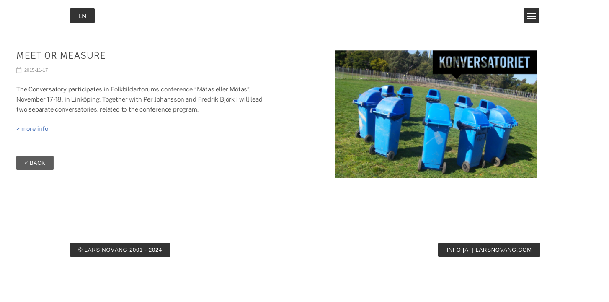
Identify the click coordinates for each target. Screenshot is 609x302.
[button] (531, 15)
